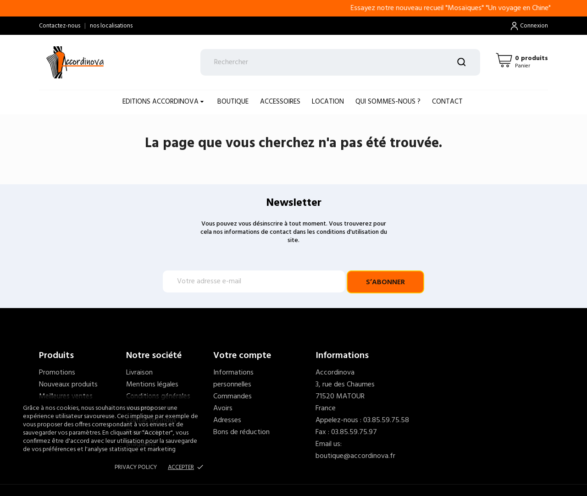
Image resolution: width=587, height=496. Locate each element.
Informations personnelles (233, 379)
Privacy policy (136, 467)
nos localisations (111, 26)
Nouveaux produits (68, 385)
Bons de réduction (241, 432)
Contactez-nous (59, 26)
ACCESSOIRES (280, 101)
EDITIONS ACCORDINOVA (161, 101)
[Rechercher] (340, 62)
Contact (447, 101)
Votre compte (242, 355)
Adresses (227, 420)
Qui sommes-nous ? (388, 101)
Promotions (57, 373)
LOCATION (328, 101)
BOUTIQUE (233, 101)
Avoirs (223, 408)
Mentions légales (152, 385)
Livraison (139, 373)
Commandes (232, 396)
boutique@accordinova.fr (355, 456)
